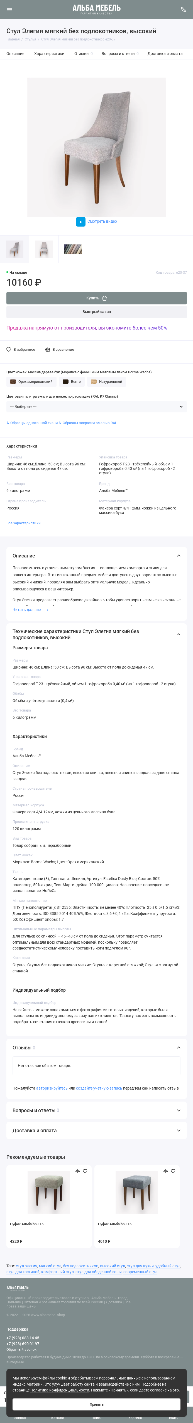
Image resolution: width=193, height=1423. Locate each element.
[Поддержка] (183, 9)
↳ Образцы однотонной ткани (32, 423)
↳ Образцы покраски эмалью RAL (88, 423)
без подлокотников (80, 1266)
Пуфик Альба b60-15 (26, 1224)
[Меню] (9, 9)
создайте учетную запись (99, 1088)
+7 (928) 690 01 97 (22, 1344)
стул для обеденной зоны (98, 1272)
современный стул (140, 1272)
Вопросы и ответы (120, 53)
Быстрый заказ (96, 311)
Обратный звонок (21, 1349)
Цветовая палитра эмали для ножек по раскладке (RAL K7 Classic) (62, 396)
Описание (15, 53)
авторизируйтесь (52, 1088)
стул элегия (26, 1266)
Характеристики (49, 53)
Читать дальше (30, 609)
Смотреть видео (96, 221)
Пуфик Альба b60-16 (114, 1224)
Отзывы (83, 53)
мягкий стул (50, 1266)
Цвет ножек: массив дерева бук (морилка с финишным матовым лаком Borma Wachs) (79, 372)
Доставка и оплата (165, 53)
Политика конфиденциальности (59, 1390)
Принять (97, 1404)
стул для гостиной (23, 1272)
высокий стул (112, 1266)
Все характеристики (23, 523)
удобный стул (167, 1266)
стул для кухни (140, 1266)
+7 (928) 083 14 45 (22, 1338)
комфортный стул (57, 1272)
